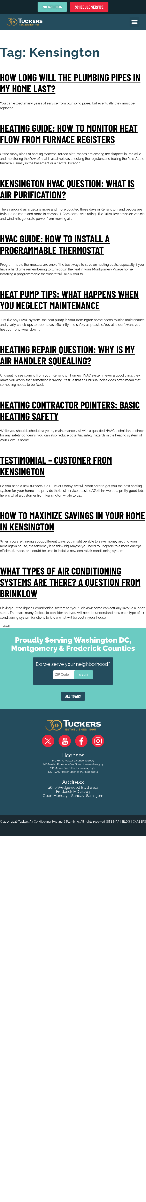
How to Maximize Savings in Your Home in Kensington (72, 519)
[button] (134, 22)
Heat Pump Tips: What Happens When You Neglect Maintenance (69, 298)
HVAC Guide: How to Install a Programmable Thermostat (55, 243)
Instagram (98, 739)
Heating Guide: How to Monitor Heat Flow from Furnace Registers (69, 133)
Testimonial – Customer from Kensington (56, 464)
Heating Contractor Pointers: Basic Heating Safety (70, 409)
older (5, 624)
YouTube (65, 739)
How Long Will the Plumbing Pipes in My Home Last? (70, 82)
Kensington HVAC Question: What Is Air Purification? (67, 188)
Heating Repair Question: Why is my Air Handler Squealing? (67, 353)
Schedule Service (89, 7)
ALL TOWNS (73, 694)
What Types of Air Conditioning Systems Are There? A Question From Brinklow (70, 580)
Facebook (81, 739)
